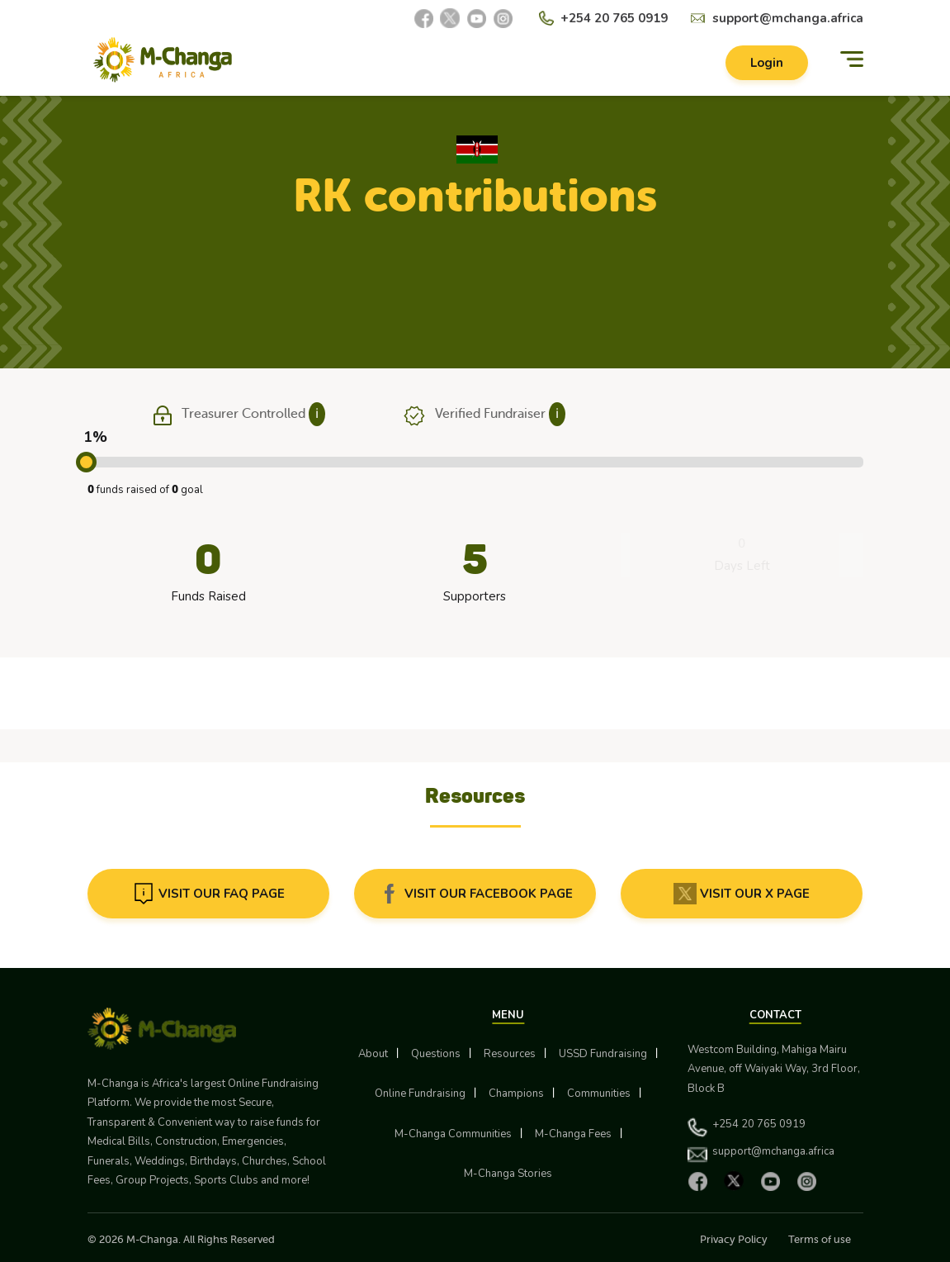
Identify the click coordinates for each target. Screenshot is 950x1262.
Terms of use (819, 1239)
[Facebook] (423, 18)
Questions (436, 1053)
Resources (510, 1053)
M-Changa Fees (573, 1134)
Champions (516, 1093)
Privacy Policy (734, 1239)
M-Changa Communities (453, 1134)
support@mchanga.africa (787, 18)
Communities (599, 1093)
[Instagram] (503, 18)
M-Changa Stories (508, 1173)
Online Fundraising (420, 1093)
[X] (450, 18)
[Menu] (851, 60)
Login (766, 63)
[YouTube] (476, 18)
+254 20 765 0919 (614, 18)
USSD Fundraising (603, 1053)
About (373, 1053)
